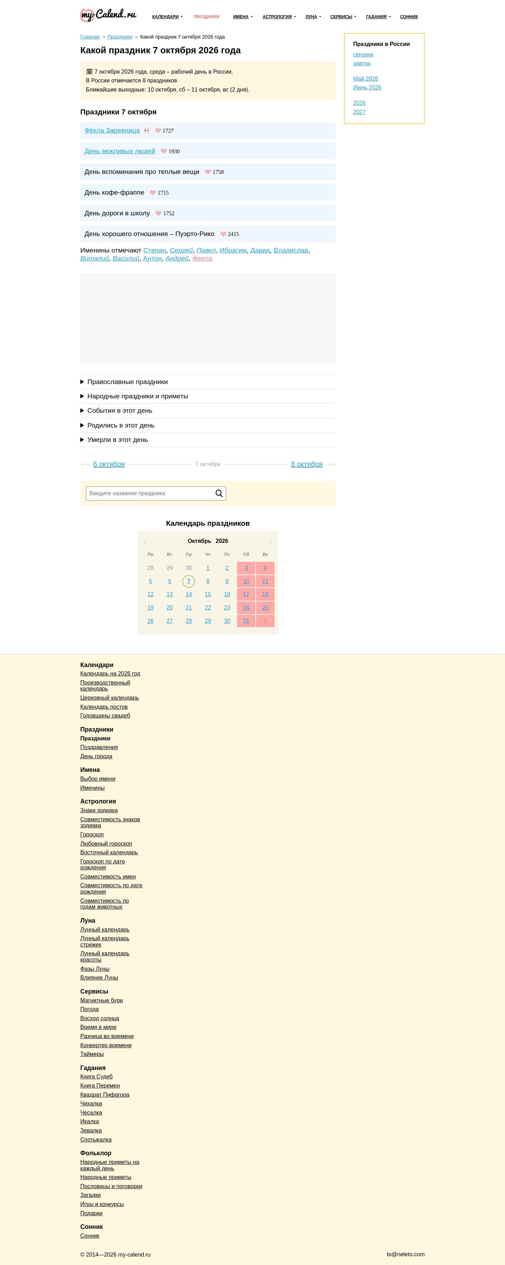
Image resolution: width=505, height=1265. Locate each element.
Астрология (277, 16)
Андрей (177, 258)
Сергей (181, 250)
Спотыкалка (96, 1140)
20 (170, 608)
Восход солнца (99, 1018)
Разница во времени (107, 1036)
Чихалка (91, 1103)
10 (246, 581)
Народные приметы (106, 1177)
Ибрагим (233, 250)
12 (150, 594)
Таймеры (92, 1054)
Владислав (291, 250)
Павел (206, 250)
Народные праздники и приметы (137, 396)
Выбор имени (97, 779)
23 (227, 608)
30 (189, 568)
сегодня (363, 55)
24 (246, 608)
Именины (92, 788)
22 (208, 608)
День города (96, 756)
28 (150, 568)
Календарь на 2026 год (110, 674)
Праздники (207, 16)
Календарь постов (104, 707)
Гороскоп (92, 834)
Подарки (91, 1213)
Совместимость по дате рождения (111, 888)
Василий (126, 258)
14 (189, 594)
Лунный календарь (104, 930)
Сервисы (341, 16)
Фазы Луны (94, 969)
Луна (311, 16)
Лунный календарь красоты (104, 956)
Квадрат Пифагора (104, 1095)
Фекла (202, 258)
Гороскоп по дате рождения (102, 865)
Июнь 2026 (367, 87)
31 (246, 621)
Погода (89, 1009)
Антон (152, 258)
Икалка (89, 1121)
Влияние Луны (99, 978)
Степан (154, 250)
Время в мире (98, 1027)
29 (170, 568)
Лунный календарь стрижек (104, 941)
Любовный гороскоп (106, 844)
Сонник (409, 16)
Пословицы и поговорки (111, 1186)
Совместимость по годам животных (104, 904)
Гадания (376, 16)
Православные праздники (127, 381)
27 (170, 621)
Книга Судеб (96, 1076)
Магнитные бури (101, 1000)
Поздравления (99, 747)
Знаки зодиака (99, 810)
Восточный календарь (109, 852)
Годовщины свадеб (105, 716)
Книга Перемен (100, 1086)
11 (265, 581)
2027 (359, 112)
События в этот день (119, 410)
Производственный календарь (105, 686)
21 (189, 608)
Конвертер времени (106, 1045)
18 (265, 594)
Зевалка (91, 1130)
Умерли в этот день (117, 439)
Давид (260, 250)
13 (170, 594)
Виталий (94, 258)
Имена (241, 16)
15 (208, 594)
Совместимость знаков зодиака (110, 822)
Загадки (90, 1195)
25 (265, 608)
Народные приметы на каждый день (109, 1165)
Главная (90, 37)
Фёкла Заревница (112, 130)
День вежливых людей (120, 151)
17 (246, 594)
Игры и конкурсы (102, 1204)
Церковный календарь (109, 698)
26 (150, 621)
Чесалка (91, 1113)
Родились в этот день (120, 425)
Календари (165, 16)
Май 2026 (365, 79)
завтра (362, 63)
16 (227, 594)
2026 (359, 103)
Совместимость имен (108, 877)
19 (150, 608)
